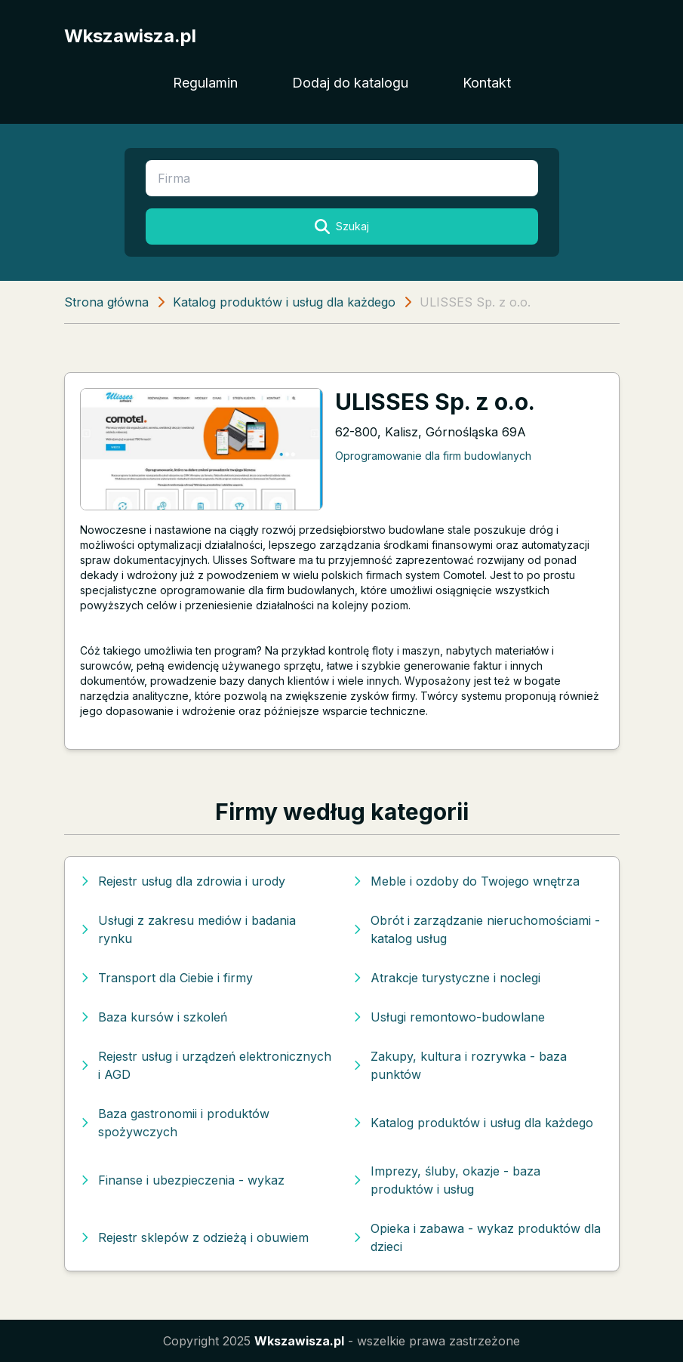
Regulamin (205, 83)
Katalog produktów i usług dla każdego (284, 302)
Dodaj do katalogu (350, 83)
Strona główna (106, 302)
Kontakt (487, 83)
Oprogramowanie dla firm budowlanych (433, 455)
